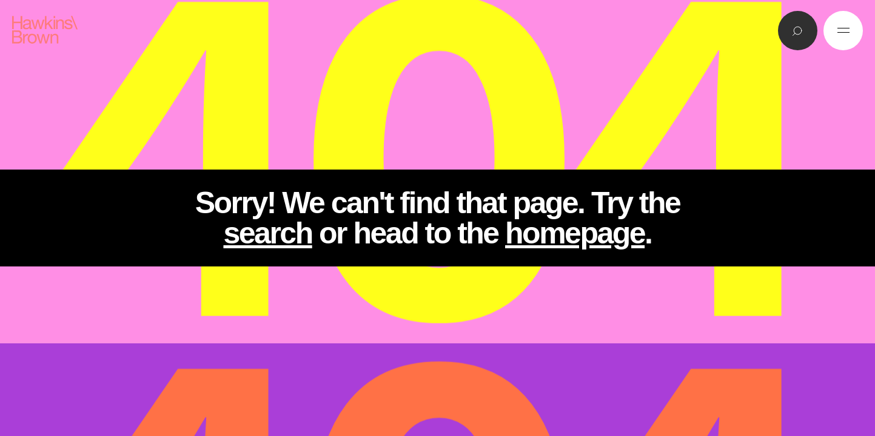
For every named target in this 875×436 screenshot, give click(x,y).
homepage (575, 233)
